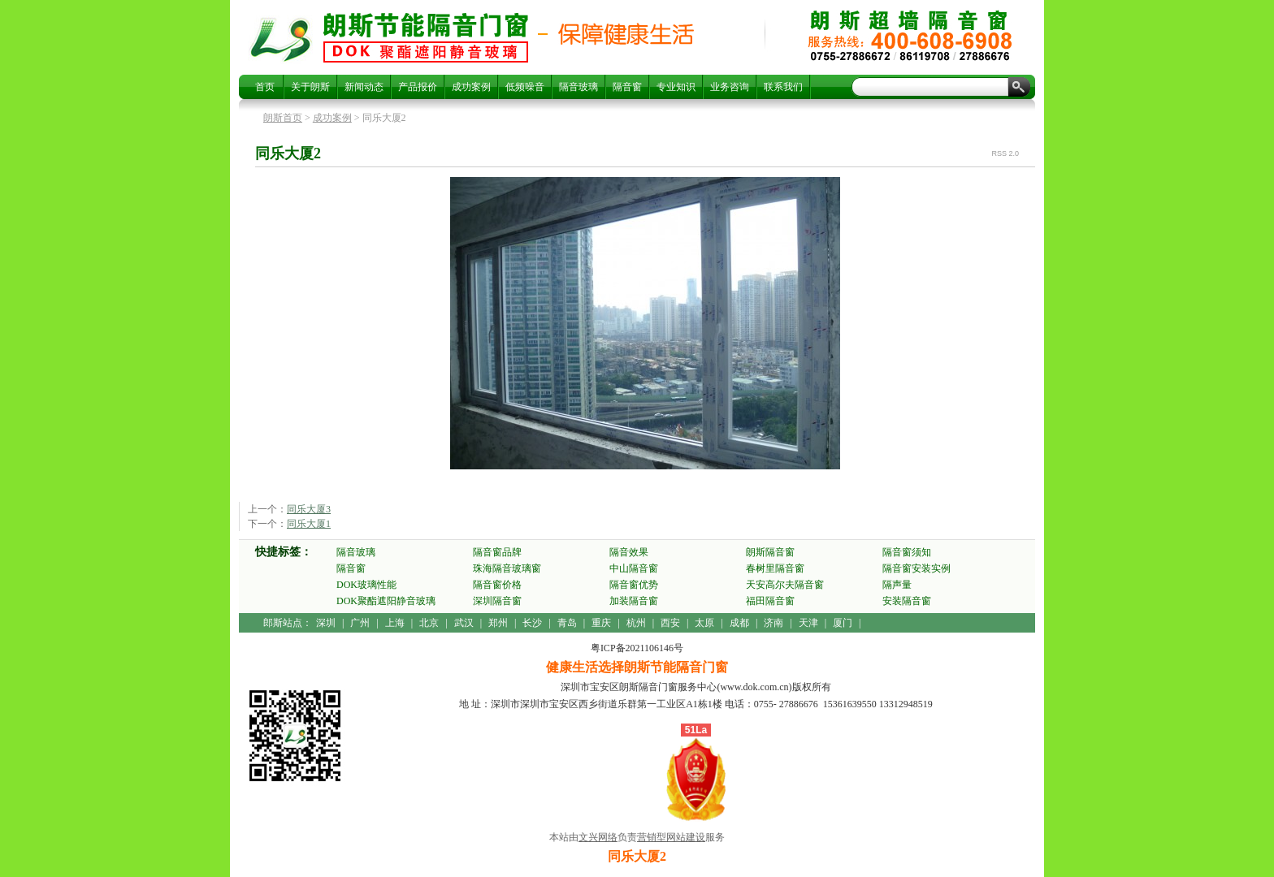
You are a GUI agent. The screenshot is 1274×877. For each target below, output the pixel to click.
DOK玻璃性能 (366, 584)
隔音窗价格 (497, 584)
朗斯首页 (282, 117)
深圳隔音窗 (497, 601)
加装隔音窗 (633, 601)
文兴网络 (598, 837)
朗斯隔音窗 (770, 552)
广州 (360, 623)
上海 (395, 623)
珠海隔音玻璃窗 (507, 568)
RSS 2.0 (1005, 153)
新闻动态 (364, 87)
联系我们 (783, 87)
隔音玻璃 (578, 87)
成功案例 (471, 87)
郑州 (498, 623)
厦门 (842, 623)
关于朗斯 (310, 87)
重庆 (601, 623)
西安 (670, 623)
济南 (773, 623)
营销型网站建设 (671, 837)
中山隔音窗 (633, 568)
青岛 (567, 623)
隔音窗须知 (906, 552)
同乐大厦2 (425, 37)
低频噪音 (524, 87)
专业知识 (676, 87)
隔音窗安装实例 (916, 568)
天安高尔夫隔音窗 (785, 584)
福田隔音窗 (770, 601)
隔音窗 (627, 87)
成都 (739, 623)
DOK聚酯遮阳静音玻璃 (386, 601)
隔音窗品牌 (497, 552)
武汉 (464, 623)
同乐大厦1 (309, 523)
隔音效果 (628, 552)
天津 (808, 623)
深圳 (326, 623)
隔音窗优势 (633, 584)
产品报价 (417, 87)
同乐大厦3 (309, 509)
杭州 (636, 623)
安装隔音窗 (906, 601)
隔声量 (897, 584)
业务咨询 (729, 87)
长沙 (532, 623)
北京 (429, 623)
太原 (704, 623)
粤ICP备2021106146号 (637, 648)
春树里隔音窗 (775, 568)
